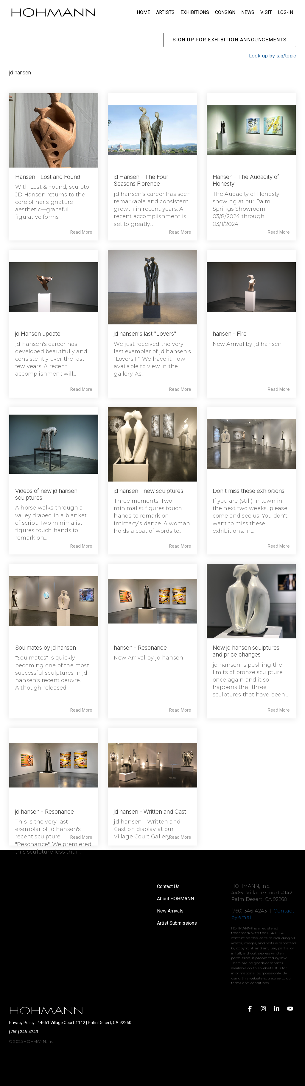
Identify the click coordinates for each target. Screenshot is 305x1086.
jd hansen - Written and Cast (150, 811)
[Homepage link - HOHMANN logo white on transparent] (46, 1013)
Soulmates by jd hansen (45, 647)
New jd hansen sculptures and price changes (246, 651)
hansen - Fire (230, 333)
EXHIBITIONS (194, 12)
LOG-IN (285, 12)
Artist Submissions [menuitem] (177, 923)
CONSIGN (225, 12)
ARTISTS (165, 12)
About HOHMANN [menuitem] (175, 898)
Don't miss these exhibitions (248, 490)
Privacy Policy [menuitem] (22, 1022)
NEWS (247, 12)
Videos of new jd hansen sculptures (46, 494)
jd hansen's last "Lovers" (145, 333)
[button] (250, 1009)
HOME (143, 12)
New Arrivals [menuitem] (170, 911)
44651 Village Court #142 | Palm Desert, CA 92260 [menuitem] (84, 1022)
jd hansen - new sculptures (148, 490)
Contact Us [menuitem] (168, 886)
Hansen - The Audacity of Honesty (246, 180)
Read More (81, 232)
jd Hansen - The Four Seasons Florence (141, 180)
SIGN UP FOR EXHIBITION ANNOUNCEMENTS (230, 40)
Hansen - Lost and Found (47, 176)
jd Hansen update (37, 333)
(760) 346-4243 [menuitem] (23, 1031)
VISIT (266, 12)
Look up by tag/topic (272, 56)
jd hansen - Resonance (44, 811)
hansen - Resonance (140, 647)
